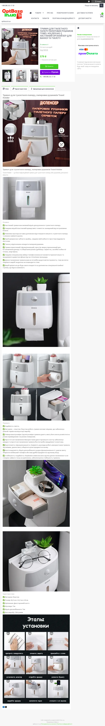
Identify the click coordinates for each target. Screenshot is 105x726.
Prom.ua (62, 720)
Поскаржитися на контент (48, 724)
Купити (50, 66)
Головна (30, 12)
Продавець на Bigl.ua (52, 722)
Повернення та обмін (65, 13)
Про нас (50, 13)
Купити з (51, 72)
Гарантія (45, 18)
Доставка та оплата (85, 13)
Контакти (35, 18)
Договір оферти (84, 18)
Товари (38, 13)
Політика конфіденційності (63, 18)
